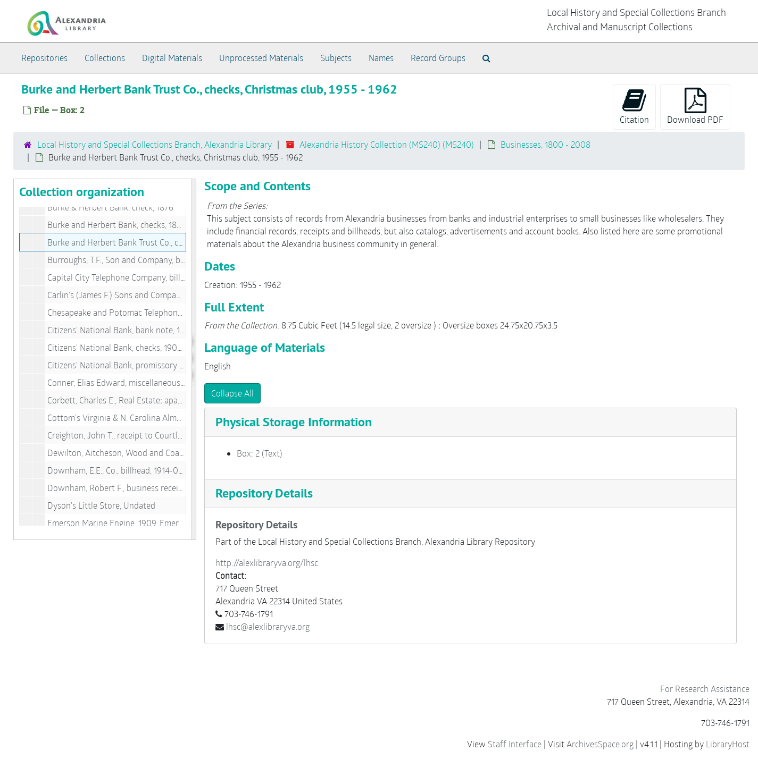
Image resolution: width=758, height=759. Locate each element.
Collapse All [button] (232, 393)
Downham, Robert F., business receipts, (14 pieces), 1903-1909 (160, 487)
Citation (634, 106)
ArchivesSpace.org (600, 743)
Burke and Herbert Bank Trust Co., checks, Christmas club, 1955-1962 (172, 242)
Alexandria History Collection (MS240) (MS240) (386, 144)
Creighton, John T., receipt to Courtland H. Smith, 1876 (146, 435)
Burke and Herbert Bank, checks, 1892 (116, 224)
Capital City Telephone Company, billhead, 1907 (133, 277)
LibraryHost (727, 743)
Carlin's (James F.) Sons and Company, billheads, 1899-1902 (155, 294)
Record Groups (438, 57)
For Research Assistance (704, 688)
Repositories (44, 57)
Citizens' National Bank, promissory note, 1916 (131, 364)
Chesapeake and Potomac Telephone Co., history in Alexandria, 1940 (172, 312)
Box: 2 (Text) (259, 453)
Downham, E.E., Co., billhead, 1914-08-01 (121, 470)
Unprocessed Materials (261, 57)
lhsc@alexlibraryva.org (268, 626)
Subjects (336, 57)
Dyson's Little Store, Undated (101, 505)
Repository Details (264, 493)
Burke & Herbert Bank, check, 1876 (110, 207)
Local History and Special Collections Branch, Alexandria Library (154, 144)
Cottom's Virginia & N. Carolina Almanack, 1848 (133, 417)
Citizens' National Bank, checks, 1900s (116, 347)
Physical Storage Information (293, 422)
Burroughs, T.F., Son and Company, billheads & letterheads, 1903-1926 (174, 259)
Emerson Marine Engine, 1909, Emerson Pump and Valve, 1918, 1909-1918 (180, 522)
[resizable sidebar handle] (193, 359)
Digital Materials (172, 57)
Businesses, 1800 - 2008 (545, 144)
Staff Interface (515, 743)
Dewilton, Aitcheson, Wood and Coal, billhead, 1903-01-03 (153, 452)
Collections (105, 57)
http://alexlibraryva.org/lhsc (266, 562)
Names (381, 57)
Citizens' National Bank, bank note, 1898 (120, 329)
